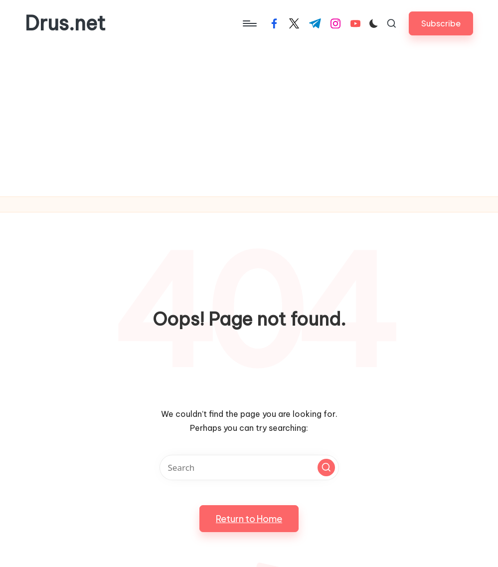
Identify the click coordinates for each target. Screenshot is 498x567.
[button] (441, 23)
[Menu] (249, 23)
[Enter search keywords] (249, 467)
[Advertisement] (249, 121)
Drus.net (65, 23)
